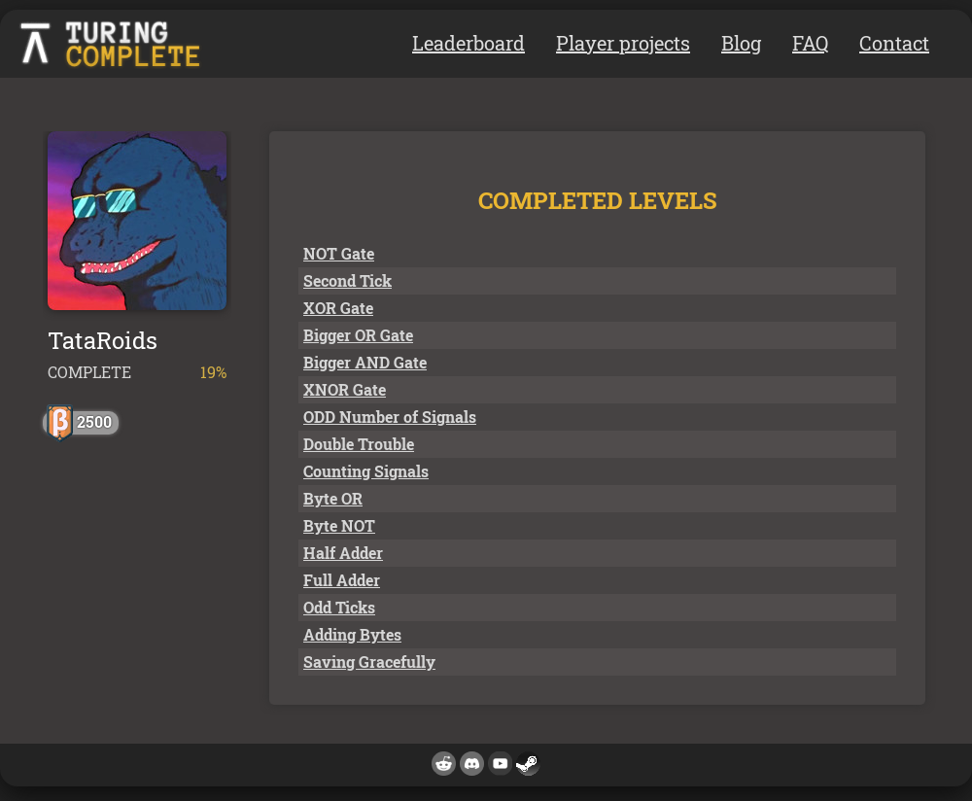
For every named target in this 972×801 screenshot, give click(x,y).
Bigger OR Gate (358, 335)
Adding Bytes (352, 634)
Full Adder (341, 580)
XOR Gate (338, 307)
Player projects (623, 42)
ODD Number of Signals (389, 416)
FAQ (810, 42)
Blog (741, 42)
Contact (894, 42)
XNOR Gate (344, 389)
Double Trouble (358, 444)
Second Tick (347, 280)
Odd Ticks (339, 607)
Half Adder (343, 552)
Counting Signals (366, 471)
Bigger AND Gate (365, 362)
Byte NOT (339, 525)
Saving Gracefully (369, 661)
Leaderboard (468, 42)
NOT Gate (338, 253)
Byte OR (333, 498)
